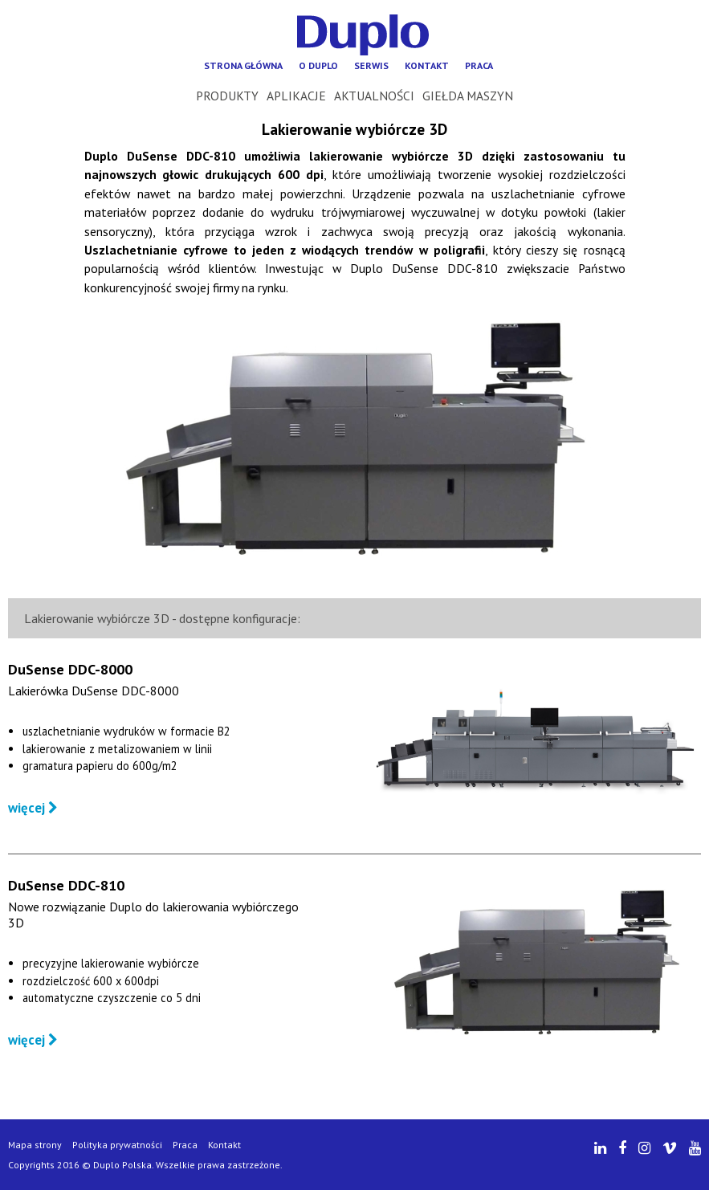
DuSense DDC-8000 (70, 669)
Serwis (371, 65)
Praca (479, 65)
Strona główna (243, 65)
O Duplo (318, 65)
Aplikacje (296, 96)
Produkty (227, 96)
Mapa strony (35, 1145)
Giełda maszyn (467, 96)
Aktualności (374, 96)
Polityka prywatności (117, 1145)
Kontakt (427, 65)
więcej (33, 808)
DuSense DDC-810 (66, 885)
